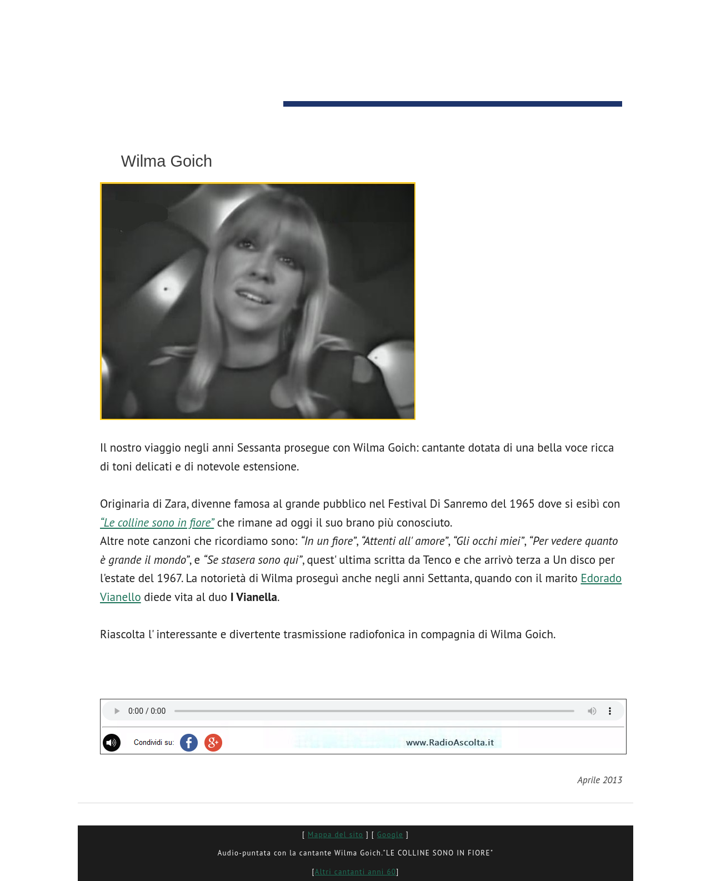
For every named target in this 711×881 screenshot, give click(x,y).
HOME (105, 115)
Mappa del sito (335, 834)
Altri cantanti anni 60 (355, 872)
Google (390, 834)
